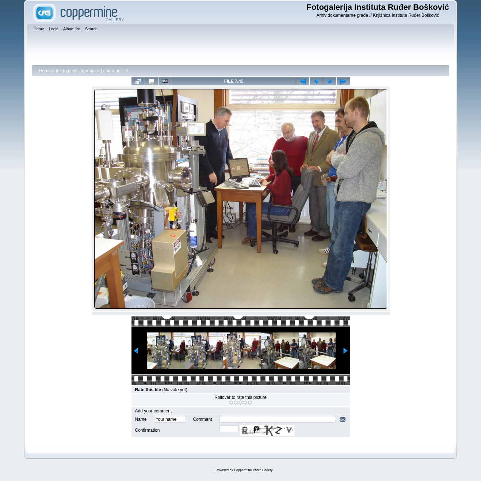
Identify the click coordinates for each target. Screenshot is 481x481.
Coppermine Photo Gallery (253, 470)
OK (342, 419)
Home (45, 70)
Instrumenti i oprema (76, 70)
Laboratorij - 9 (114, 70)
